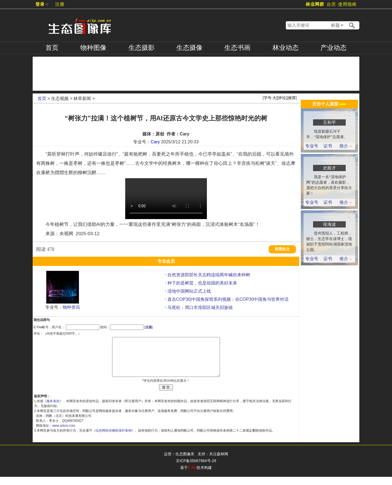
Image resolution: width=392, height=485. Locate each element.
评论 (282, 98)
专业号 (311, 146)
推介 (345, 146)
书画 (237, 47)
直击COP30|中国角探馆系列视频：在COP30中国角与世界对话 (228, 299)
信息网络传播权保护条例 (113, 439)
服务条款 (53, 409)
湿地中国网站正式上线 (189, 291)
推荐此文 (282, 249)
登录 (40, 4)
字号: (270, 98)
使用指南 (347, 4)
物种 (93, 47)
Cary (155, 142)
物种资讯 (71, 307)
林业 (285, 47)
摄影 (141, 47)
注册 (60, 4)
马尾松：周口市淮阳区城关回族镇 (200, 307)
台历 (331, 4)
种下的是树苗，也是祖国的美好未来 (202, 283)
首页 (52, 47)
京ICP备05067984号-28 (196, 469)
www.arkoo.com (63, 434)
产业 (333, 47)
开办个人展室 (329, 104)
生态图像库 (184, 462)
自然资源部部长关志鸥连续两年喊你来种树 (208, 274)
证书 (327, 146)
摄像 (189, 47)
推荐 (292, 98)
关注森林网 (218, 462)
